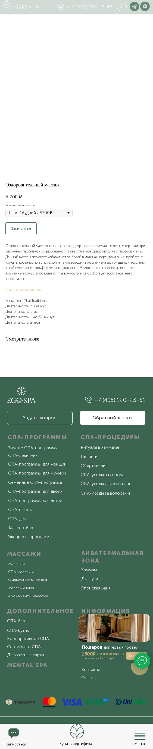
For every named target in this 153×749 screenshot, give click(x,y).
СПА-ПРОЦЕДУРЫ (110, 437)
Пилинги (89, 456)
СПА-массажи (21, 572)
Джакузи (89, 578)
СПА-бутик (18, 630)
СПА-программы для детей (35, 500)
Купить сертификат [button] (77, 743)
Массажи (16, 563)
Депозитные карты (25, 654)
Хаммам (89, 569)
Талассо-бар (20, 527)
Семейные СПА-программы (36, 482)
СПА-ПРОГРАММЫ (37, 437)
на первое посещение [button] (109, 654)
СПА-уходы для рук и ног (106, 483)
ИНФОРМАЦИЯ (105, 611)
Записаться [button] (16, 744)
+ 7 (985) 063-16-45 (90, 7)
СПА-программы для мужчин (37, 473)
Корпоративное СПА (28, 638)
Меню (139, 743)
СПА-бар (16, 620)
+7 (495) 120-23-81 (119, 400)
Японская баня (96, 588)
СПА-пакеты (20, 509)
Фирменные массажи (27, 580)
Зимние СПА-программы (33, 447)
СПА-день (18, 518)
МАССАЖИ (24, 553)
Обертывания (94, 465)
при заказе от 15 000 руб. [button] (98, 658)
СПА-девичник (23, 455)
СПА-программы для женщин (37, 464)
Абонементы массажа (28, 596)
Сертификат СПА (24, 646)
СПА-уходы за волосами (105, 493)
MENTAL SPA (27, 665)
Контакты (90, 669)
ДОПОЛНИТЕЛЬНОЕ (40, 610)
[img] (60, 7)
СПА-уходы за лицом (102, 474)
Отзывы (88, 677)
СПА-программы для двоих (35, 491)
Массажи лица (21, 588)
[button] (76, 729)
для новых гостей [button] (110, 647)
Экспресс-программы (30, 536)
